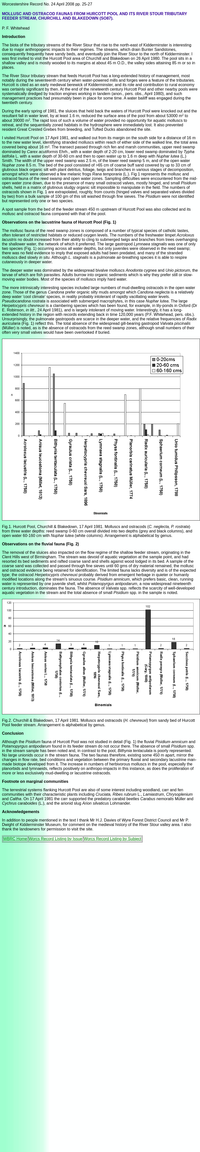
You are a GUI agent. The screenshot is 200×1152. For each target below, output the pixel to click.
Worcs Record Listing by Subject (112, 839)
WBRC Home (15, 839)
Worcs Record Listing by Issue (55, 839)
